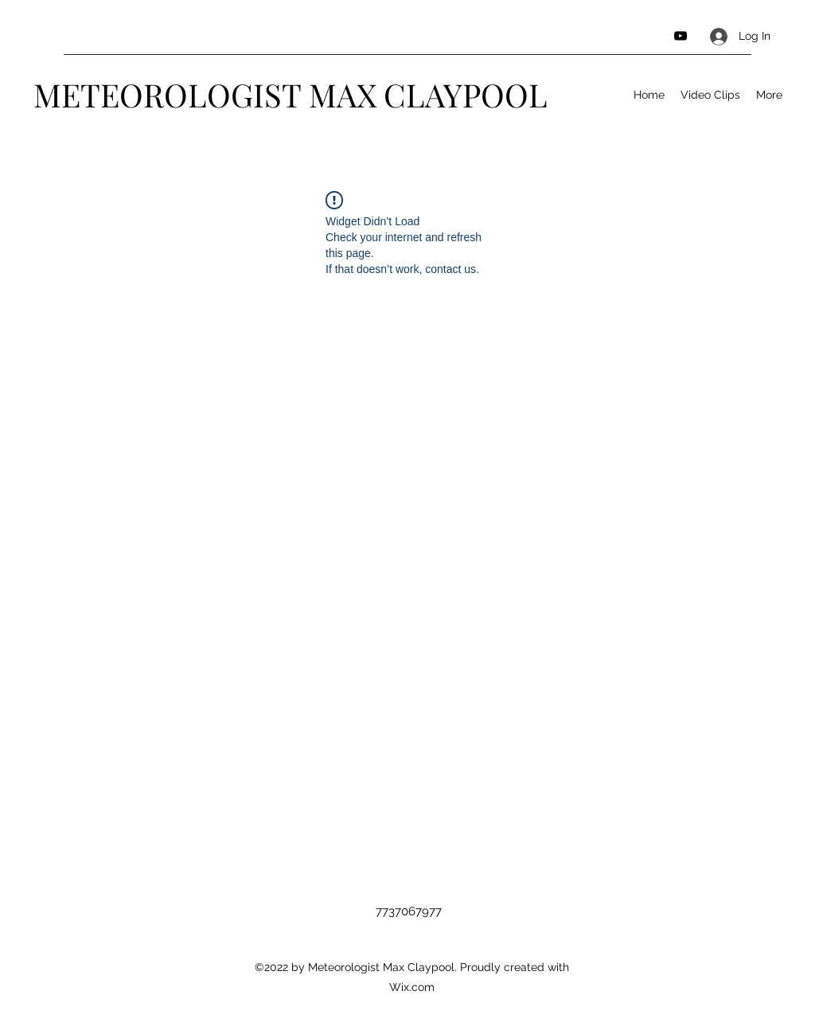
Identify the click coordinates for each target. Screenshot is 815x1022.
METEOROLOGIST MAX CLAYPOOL (290, 94)
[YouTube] (680, 36)
